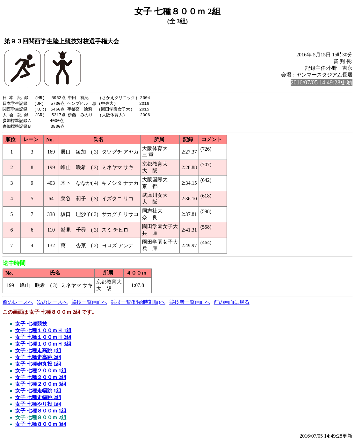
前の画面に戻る (232, 304)
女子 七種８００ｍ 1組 (40, 412)
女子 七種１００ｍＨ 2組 (43, 339)
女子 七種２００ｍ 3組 (40, 386)
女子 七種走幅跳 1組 (38, 392)
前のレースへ (18, 304)
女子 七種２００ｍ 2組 (40, 379)
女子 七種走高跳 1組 (38, 352)
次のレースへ (52, 304)
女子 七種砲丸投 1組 (38, 366)
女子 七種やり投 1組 (38, 406)
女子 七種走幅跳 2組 (38, 399)
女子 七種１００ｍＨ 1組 (43, 332)
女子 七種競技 (31, 325)
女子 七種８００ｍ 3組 (40, 426)
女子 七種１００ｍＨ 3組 (43, 345)
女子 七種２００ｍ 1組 (40, 372)
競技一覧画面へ (89, 304)
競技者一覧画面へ (189, 304)
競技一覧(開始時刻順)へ (138, 304)
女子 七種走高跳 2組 (38, 359)
